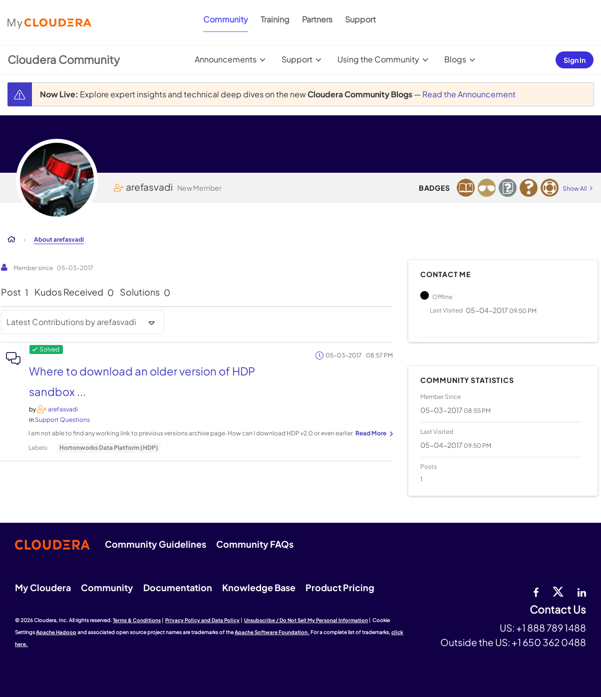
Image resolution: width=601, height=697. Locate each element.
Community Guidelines (155, 544)
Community (225, 19)
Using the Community (378, 59)
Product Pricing (339, 587)
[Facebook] (536, 591)
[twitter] (558, 591)
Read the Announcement (469, 94)
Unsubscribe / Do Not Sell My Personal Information (306, 620)
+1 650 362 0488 (549, 642)
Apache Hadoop (56, 632)
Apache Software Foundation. (272, 632)
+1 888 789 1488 (551, 628)
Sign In (575, 59)
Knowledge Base (259, 587)
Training (275, 19)
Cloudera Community (63, 59)
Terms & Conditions (137, 620)
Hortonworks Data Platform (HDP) (108, 447)
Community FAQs (255, 544)
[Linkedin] (582, 591)
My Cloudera (43, 587)
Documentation (177, 587)
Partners (317, 19)
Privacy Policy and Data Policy (202, 620)
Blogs (455, 59)
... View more (373, 434)
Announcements (226, 59)
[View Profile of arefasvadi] (63, 409)
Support (360, 19)
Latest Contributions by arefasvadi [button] (71, 322)
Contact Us (558, 610)
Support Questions (62, 419)
